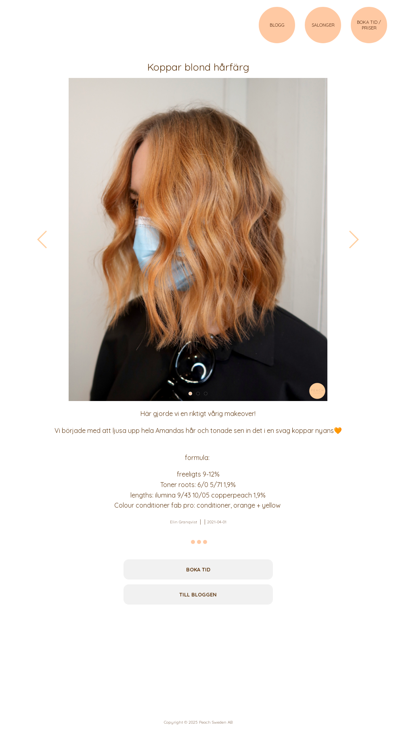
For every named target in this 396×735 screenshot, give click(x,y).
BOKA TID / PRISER (369, 25)
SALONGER (323, 25)
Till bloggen (198, 594)
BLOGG (277, 25)
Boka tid (198, 569)
